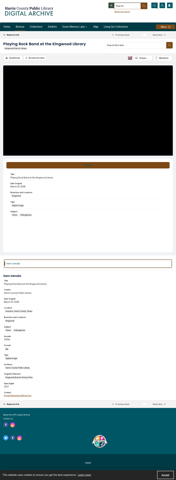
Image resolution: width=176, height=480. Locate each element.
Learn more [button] (84, 475)
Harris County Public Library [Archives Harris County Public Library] (18, 368)
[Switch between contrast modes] (170, 6)
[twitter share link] (5, 437)
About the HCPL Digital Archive (16, 415)
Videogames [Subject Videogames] (26, 215)
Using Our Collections (116, 26)
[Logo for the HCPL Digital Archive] (28, 11)
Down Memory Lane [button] (75, 27)
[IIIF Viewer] (142, 58)
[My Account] (162, 6)
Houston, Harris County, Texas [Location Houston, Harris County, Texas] (19, 311)
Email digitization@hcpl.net (17, 395)
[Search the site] (122, 6)
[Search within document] (169, 45)
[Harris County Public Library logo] (99, 442)
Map (95, 26)
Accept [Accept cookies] (165, 475)
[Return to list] (26, 35)
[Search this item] (136, 45)
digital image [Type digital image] (18, 205)
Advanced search (115, 11)
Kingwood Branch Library (16, 48)
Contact (88, 462)
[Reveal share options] (154, 6)
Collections (36, 26)
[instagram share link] (12, 424)
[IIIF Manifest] (162, 58)
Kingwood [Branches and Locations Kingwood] (16, 196)
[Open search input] (146, 6)
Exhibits (52, 26)
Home (7, 26)
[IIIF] (130, 58)
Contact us (8, 419)
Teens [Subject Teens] (14, 215)
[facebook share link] (5, 424)
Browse (20, 26)
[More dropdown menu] (165, 27)
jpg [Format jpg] (7, 349)
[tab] (88, 165)
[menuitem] (88, 462)
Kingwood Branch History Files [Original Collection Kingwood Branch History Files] (19, 377)
